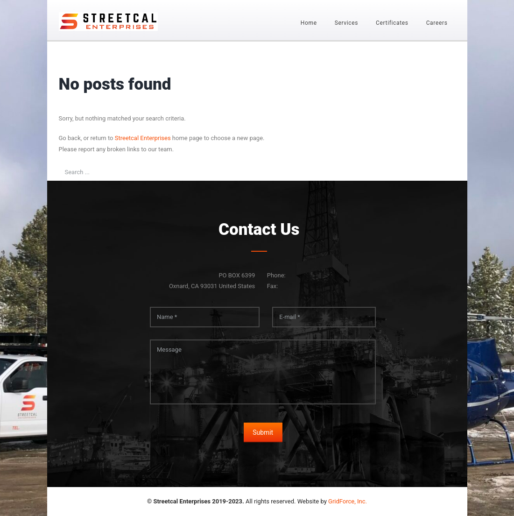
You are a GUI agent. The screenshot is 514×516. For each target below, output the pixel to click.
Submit (263, 432)
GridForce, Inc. (347, 501)
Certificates (392, 23)
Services (346, 23)
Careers (437, 23)
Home (309, 23)
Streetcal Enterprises (143, 137)
